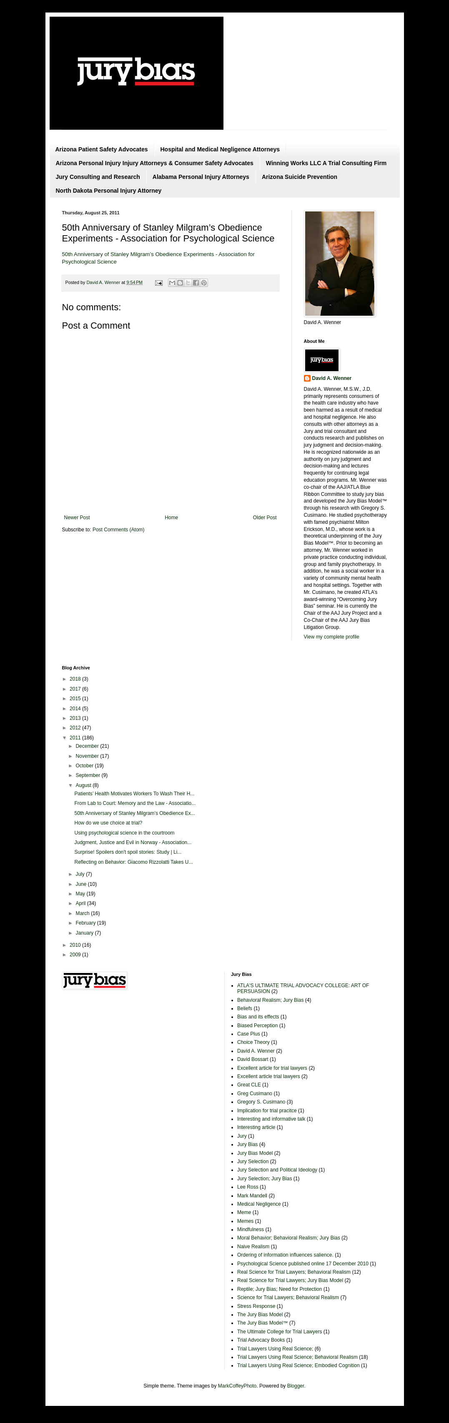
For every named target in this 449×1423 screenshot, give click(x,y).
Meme (244, 1212)
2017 (76, 689)
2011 (76, 738)
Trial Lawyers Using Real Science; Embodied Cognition (298, 1365)
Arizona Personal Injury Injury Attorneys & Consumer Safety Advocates (154, 163)
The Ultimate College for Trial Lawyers (279, 1332)
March (83, 913)
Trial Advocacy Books (261, 1340)
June (81, 884)
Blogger (295, 1386)
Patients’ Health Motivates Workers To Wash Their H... (134, 794)
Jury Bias (247, 1144)
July (80, 874)
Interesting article (256, 1127)
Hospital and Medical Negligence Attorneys (220, 149)
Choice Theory (253, 1042)
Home (171, 517)
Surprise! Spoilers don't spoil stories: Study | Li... (127, 852)
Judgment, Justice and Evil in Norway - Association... (132, 842)
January (85, 933)
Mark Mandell (252, 1196)
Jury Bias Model (255, 1153)
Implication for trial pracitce (267, 1111)
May (80, 894)
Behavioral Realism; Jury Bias (270, 1000)
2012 (76, 728)
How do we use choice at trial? (108, 823)
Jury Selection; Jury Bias (264, 1179)
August (84, 785)
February (86, 923)
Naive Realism (253, 1247)
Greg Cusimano (254, 1093)
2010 (76, 945)
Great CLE (249, 1085)
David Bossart (252, 1059)
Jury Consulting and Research (98, 176)
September (88, 775)
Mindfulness (250, 1229)
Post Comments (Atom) (119, 530)
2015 (76, 698)
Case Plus (248, 1034)
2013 (76, 718)
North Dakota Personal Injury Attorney (109, 190)
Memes (245, 1221)
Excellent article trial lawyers (268, 1076)
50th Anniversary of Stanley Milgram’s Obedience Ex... (134, 813)
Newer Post (77, 517)
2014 (76, 709)
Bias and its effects (258, 1017)
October (85, 766)
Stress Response (256, 1306)
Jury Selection (252, 1161)
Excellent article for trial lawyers (272, 1068)
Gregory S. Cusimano (261, 1102)
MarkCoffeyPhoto (237, 1386)
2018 (76, 679)
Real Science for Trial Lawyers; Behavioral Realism (294, 1272)
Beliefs (244, 1008)
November (87, 756)
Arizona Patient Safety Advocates (101, 149)
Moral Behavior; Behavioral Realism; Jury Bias (288, 1238)
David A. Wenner (332, 378)
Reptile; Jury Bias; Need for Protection (279, 1289)
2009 (76, 955)
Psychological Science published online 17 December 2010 (303, 1264)
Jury (242, 1136)
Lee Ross (247, 1187)
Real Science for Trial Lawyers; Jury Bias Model (290, 1280)
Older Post (265, 517)
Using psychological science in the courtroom (124, 833)
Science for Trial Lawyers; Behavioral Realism (288, 1297)
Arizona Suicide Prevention (299, 176)
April (81, 903)
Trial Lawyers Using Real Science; (275, 1349)
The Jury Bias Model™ (262, 1323)
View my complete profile (331, 637)
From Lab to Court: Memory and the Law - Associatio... (135, 803)
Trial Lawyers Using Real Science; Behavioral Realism (297, 1357)
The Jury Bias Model (260, 1314)
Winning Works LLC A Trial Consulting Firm (326, 163)
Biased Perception (257, 1025)
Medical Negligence (259, 1204)
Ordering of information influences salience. (285, 1255)
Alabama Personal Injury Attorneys (201, 176)
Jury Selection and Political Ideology (277, 1170)
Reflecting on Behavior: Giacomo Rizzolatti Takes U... (133, 862)
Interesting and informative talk (271, 1119)
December (87, 746)
